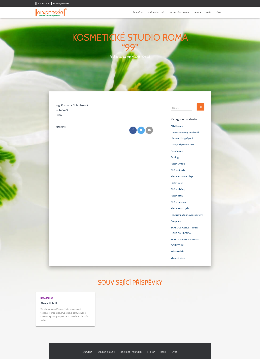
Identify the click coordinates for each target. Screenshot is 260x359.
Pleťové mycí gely (180, 208)
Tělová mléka (177, 251)
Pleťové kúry (177, 195)
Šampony (176, 221)
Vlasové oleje (178, 257)
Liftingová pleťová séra (182, 144)
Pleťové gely (177, 182)
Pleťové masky (178, 202)
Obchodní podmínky (179, 12)
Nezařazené (177, 150)
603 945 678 (43, 3)
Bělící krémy (177, 126)
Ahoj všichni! (48, 303)
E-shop (197, 12)
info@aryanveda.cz (61, 3)
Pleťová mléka (178, 163)
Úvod (219, 12)
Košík (209, 12)
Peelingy (175, 157)
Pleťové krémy (178, 189)
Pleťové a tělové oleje (182, 176)
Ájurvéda (138, 12)
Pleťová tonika (178, 170)
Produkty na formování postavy (187, 214)
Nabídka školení (156, 12)
